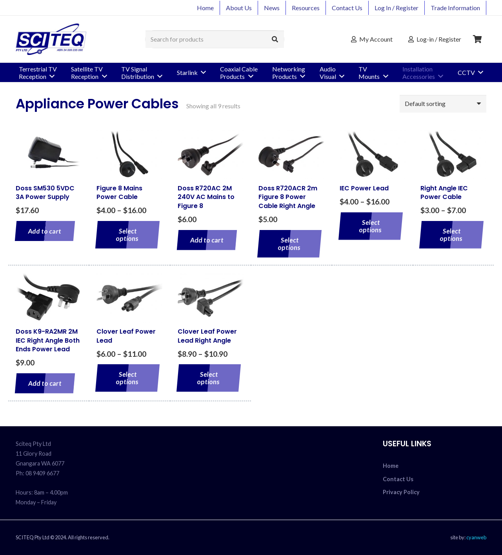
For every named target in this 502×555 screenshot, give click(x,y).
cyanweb (476, 537)
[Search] (275, 39)
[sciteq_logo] (51, 39)
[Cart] (477, 39)
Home (390, 465)
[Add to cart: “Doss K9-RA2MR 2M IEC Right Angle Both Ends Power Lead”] (45, 383)
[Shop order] (443, 104)
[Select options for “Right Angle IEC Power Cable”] (451, 234)
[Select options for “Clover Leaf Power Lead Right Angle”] (208, 378)
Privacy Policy (401, 492)
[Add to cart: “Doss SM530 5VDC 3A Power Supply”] (45, 231)
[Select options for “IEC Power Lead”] (370, 226)
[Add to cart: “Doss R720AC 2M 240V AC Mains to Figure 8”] (207, 240)
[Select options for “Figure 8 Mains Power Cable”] (127, 234)
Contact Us (398, 479)
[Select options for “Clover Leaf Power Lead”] (127, 378)
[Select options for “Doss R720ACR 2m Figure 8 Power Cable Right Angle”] (289, 243)
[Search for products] (215, 39)
